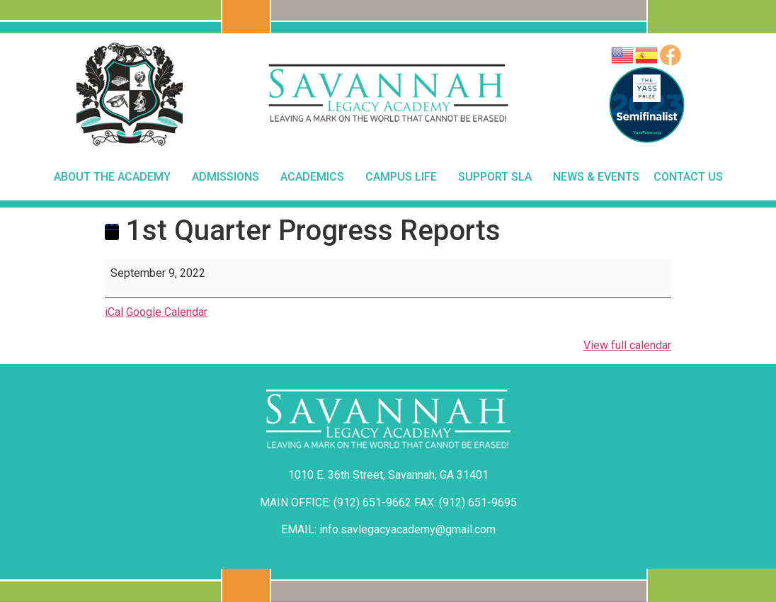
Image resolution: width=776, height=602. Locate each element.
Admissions (229, 177)
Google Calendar (166, 312)
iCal (114, 312)
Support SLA (498, 177)
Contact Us (688, 176)
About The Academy (116, 177)
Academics (315, 177)
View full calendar (627, 345)
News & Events (596, 176)
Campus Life (404, 177)
